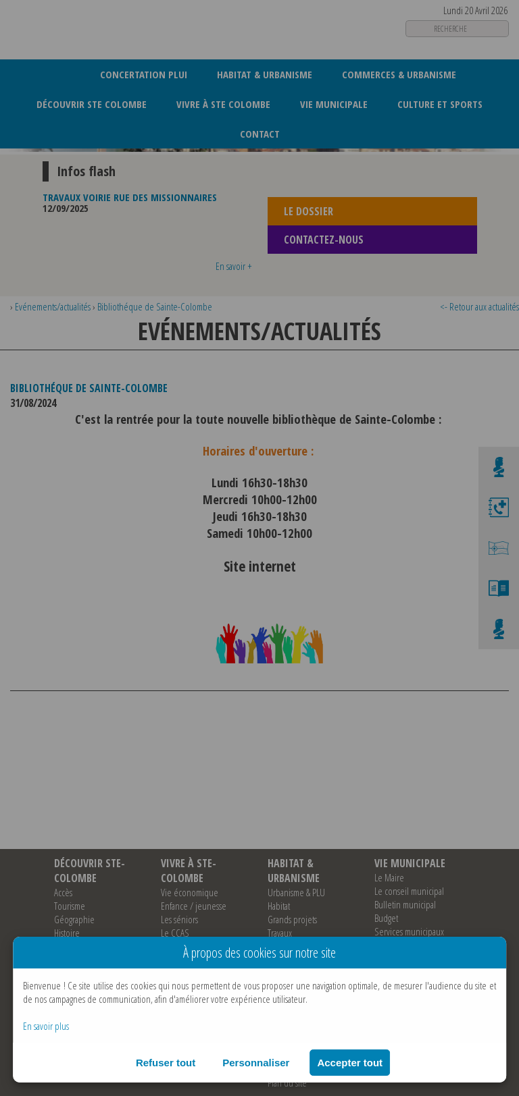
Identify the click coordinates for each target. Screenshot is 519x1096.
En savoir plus (46, 1026)
